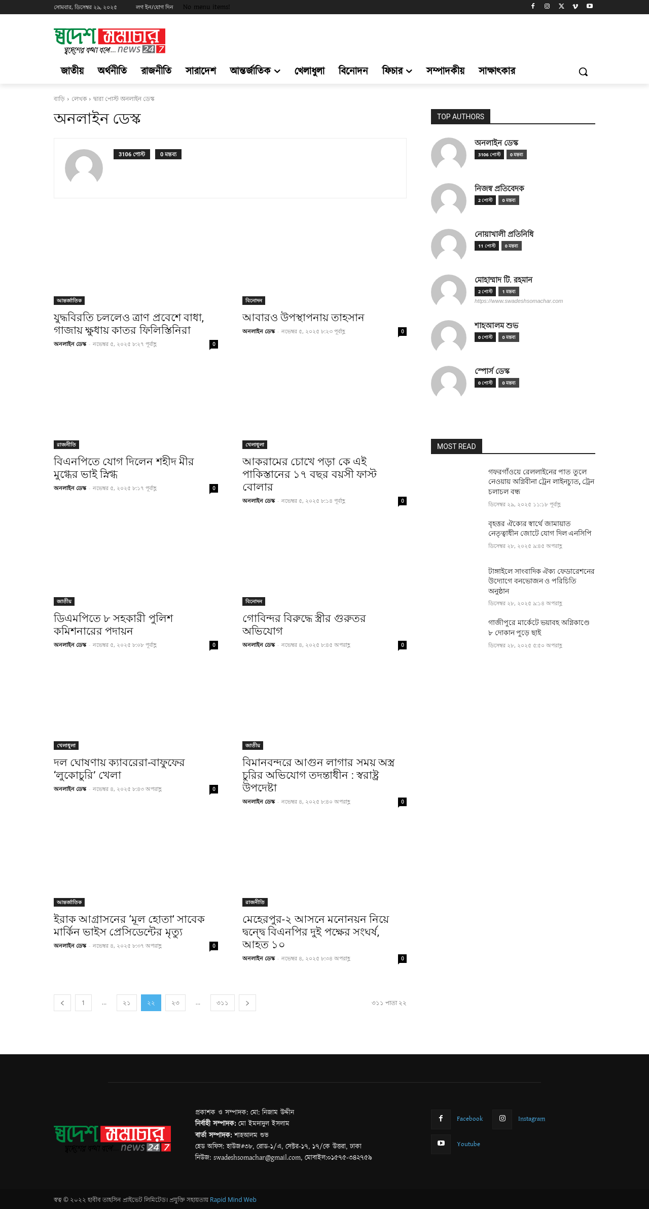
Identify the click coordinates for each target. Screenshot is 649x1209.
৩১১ (223, 1002)
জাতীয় (64, 601)
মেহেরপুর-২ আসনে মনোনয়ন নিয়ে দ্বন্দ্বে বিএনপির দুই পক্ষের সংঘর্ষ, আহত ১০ (315, 932)
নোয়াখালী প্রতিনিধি (504, 234)
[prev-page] (62, 1002)
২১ (127, 1002)
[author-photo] (89, 168)
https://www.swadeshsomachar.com (519, 301)
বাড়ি (59, 98)
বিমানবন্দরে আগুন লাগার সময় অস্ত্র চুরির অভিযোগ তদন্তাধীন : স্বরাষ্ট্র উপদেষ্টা (318, 775)
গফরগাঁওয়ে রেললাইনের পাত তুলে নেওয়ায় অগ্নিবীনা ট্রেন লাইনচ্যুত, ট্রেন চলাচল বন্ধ (541, 482)
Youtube (468, 1144)
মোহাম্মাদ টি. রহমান (503, 280)
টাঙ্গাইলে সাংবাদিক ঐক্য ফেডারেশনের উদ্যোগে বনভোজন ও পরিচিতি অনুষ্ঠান (541, 581)
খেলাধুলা (254, 444)
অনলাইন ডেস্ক (70, 344)
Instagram (531, 1118)
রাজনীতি (66, 444)
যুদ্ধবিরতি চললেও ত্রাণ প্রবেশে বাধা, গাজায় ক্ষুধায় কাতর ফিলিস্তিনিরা (129, 324)
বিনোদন (253, 300)
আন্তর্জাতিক (69, 300)
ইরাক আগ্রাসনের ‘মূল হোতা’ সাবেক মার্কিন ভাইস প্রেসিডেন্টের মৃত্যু (129, 925)
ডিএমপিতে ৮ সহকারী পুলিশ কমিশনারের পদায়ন (113, 624)
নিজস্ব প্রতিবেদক (499, 188)
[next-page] (247, 1002)
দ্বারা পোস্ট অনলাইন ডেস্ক (124, 98)
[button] (583, 71)
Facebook (470, 1118)
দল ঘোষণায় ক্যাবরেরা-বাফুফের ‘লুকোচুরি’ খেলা (119, 768)
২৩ (175, 1002)
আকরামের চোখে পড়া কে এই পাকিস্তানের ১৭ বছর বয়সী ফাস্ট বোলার (309, 474)
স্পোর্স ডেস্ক (492, 371)
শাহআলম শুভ (496, 325)
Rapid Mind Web (233, 1199)
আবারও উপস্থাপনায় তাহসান (303, 318)
